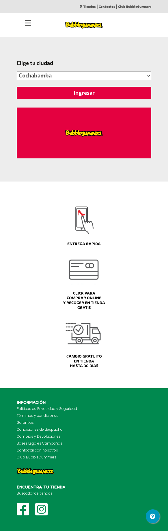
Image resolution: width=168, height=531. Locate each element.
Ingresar (84, 93)
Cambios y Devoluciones (39, 436)
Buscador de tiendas (35, 493)
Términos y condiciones (37, 415)
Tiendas (88, 7)
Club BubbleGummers (134, 7)
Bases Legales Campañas (39, 443)
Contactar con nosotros (37, 450)
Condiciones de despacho (40, 429)
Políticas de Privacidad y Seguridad (47, 408)
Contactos (107, 7)
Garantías (25, 422)
